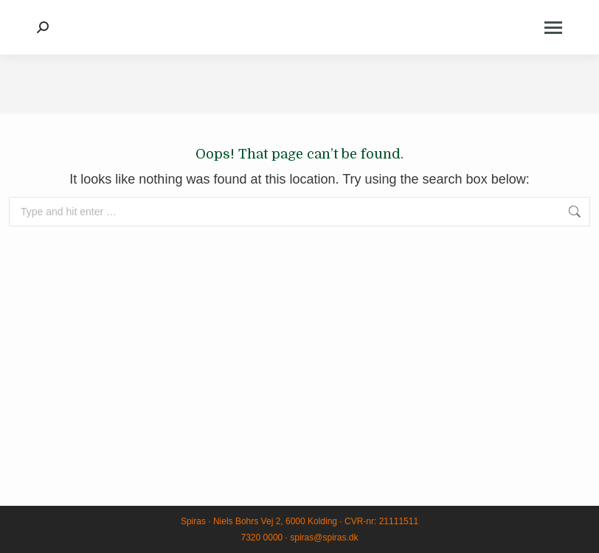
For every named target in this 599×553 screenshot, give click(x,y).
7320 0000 (262, 537)
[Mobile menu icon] (553, 27)
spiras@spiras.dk (324, 537)
